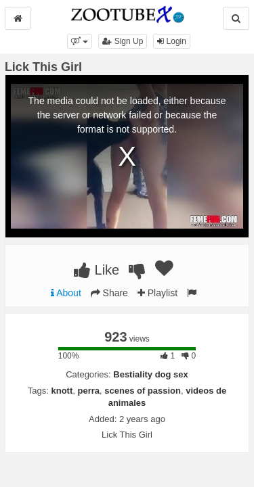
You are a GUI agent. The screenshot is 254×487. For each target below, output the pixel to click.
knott (61, 391)
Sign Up (122, 41)
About (66, 292)
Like (96, 269)
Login (171, 41)
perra (89, 391)
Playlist (157, 292)
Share (109, 292)
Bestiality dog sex (150, 374)
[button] (79, 41)
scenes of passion (142, 391)
